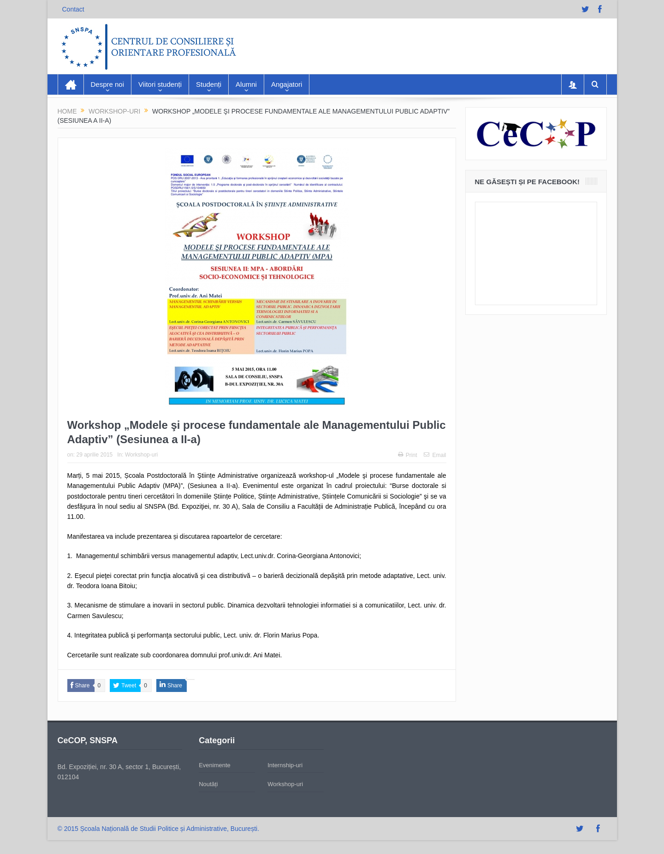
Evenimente (215, 765)
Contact (73, 9)
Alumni (246, 84)
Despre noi (108, 84)
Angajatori (286, 84)
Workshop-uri (141, 454)
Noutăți (208, 784)
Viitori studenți (160, 84)
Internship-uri (284, 765)
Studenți (208, 84)
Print (407, 455)
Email (435, 455)
